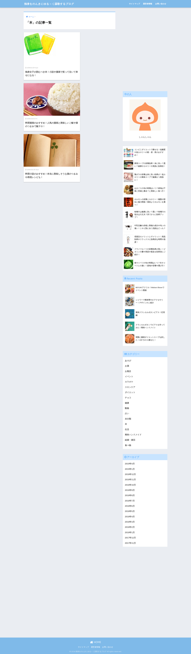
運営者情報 (147, 4)
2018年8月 (130, 495)
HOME (95, 642)
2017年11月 (130, 543)
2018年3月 (130, 522)
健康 (127, 403)
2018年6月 (130, 506)
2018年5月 (130, 511)
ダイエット (130, 392)
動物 (127, 408)
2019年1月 (130, 469)
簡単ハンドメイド (133, 435)
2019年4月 (130, 464)
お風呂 (128, 371)
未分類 (128, 419)
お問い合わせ (160, 4)
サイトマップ (134, 4)
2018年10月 (130, 485)
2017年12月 (130, 538)
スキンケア (130, 387)
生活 (127, 429)
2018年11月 (130, 479)
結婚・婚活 (130, 440)
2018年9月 (130, 490)
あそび (128, 361)
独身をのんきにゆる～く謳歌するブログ (51, 3)
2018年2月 (130, 527)
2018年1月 (130, 532)
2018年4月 (130, 516)
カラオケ (129, 382)
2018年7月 (130, 501)
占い (127, 413)
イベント (129, 376)
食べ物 (128, 445)
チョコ (128, 397)
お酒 (127, 366)
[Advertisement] (145, 48)
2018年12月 (130, 474)
